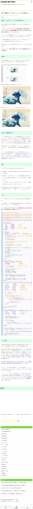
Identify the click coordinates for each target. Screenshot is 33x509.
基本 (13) (4, 464)
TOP (7, 499)
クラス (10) (4, 449)
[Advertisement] (16, 401)
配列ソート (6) (5, 470)
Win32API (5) (4, 438)
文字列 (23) (4, 466)
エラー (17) (4, 446)
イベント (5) (4, 442)
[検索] (11, 421)
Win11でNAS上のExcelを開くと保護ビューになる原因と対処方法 (14, 482)
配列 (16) (4, 468)
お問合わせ (16, 507)
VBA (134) (4, 433)
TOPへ (27, 508)
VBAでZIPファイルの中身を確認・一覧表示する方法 (12, 493)
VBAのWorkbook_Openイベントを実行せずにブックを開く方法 (14, 490)
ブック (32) (4, 457)
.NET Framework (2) (6, 429)
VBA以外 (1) (4, 435)
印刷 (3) (3, 459)
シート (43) (4, 451)
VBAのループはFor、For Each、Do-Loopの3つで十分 (24, 414)
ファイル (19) (4, 455)
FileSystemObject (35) (6, 431)
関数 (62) (4, 473)
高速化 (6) (4, 475)
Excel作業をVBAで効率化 (8, 2)
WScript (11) (4, 440)
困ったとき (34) (5, 462)
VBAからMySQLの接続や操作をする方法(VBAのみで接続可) (13, 485)
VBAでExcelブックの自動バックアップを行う (9, 414)
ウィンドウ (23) (5, 444)
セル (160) (4, 453)
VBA (2, 17)
